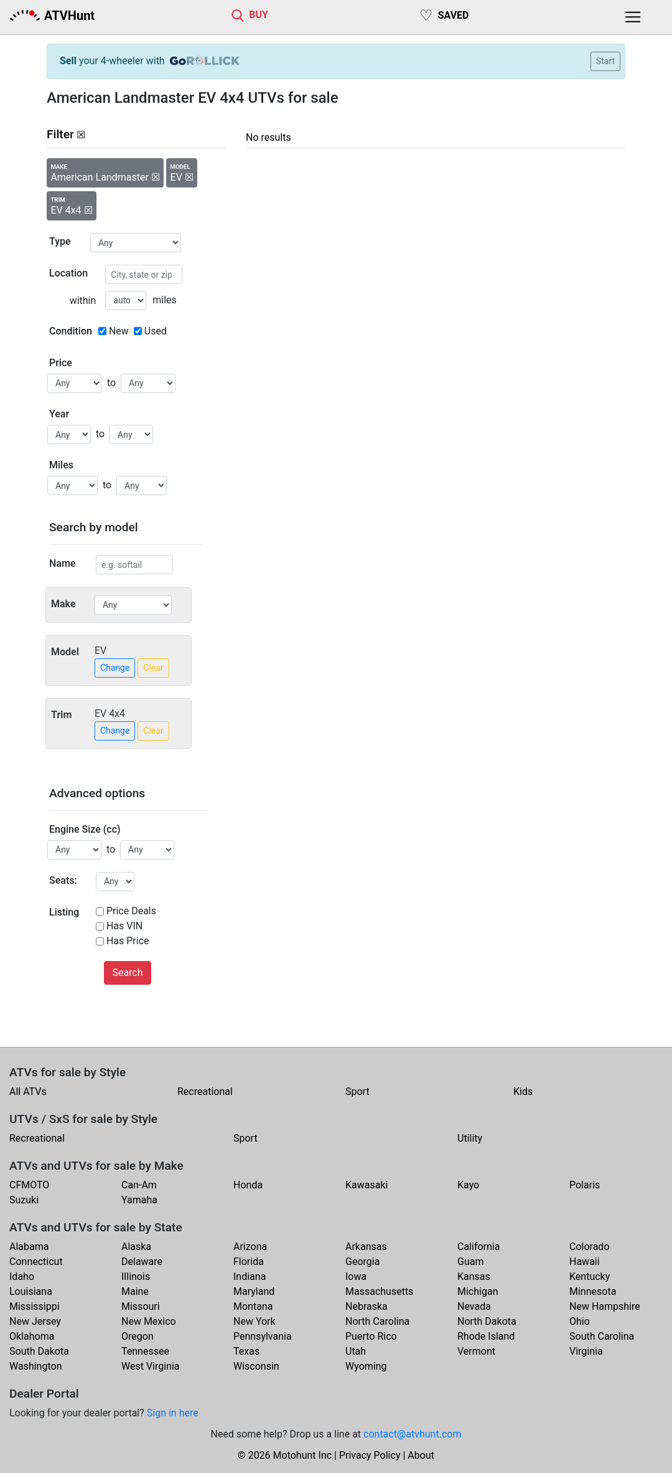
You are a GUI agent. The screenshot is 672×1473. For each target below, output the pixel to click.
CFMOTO (29, 1185)
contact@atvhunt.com (412, 1434)
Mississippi (34, 1306)
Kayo (468, 1185)
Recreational (205, 1091)
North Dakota (486, 1321)
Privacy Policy (370, 1455)
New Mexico (148, 1321)
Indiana (249, 1276)
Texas (246, 1351)
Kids (523, 1091)
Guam (470, 1261)
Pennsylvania (262, 1336)
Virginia (586, 1351)
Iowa (355, 1276)
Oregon (137, 1336)
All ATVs (28, 1091)
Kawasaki (366, 1185)
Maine (135, 1291)
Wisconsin (256, 1366)
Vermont (476, 1351)
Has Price (127, 941)
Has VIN (124, 926)
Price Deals (131, 911)
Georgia (362, 1261)
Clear (153, 668)
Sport (357, 1091)
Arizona (250, 1247)
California (478, 1247)
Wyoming (366, 1366)
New (119, 331)
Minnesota (592, 1291)
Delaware (141, 1261)
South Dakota (39, 1351)
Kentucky (589, 1276)
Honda (248, 1185)
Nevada (474, 1306)
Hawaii (584, 1261)
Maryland (253, 1291)
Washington (35, 1366)
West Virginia (150, 1366)
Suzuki (24, 1200)
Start (605, 61)
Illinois (135, 1276)
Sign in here (172, 1413)
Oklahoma (31, 1336)
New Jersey (35, 1321)
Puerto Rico (371, 1336)
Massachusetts (379, 1291)
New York (254, 1321)
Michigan (477, 1291)
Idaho (21, 1276)
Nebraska (366, 1306)
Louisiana (30, 1291)
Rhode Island (486, 1336)
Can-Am (139, 1185)
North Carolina (377, 1321)
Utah (355, 1351)
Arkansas (366, 1247)
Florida (248, 1261)
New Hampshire (604, 1306)
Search (127, 972)
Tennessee (145, 1351)
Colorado (589, 1247)
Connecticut (36, 1261)
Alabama (29, 1247)
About (421, 1455)
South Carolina (601, 1336)
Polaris (584, 1185)
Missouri (140, 1306)
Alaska (136, 1247)
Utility (469, 1138)
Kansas (473, 1276)
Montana (253, 1306)
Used (155, 331)
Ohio (579, 1321)
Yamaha (139, 1200)
